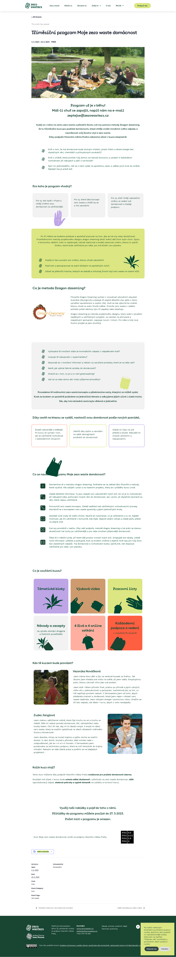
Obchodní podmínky (110, 929)
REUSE (120, 6)
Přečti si (68, 5)
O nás (108, 5)
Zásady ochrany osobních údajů (114, 926)
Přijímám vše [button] (152, 949)
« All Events (36, 17)
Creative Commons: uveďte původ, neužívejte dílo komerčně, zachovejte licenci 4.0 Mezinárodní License (102, 946)
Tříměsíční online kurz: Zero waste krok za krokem (58, 908)
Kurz (33, 891)
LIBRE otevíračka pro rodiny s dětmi (127, 908)
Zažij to (96, 6)
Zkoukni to (82, 5)
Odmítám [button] (164, 949)
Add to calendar (43, 852)
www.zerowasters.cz (85, 929)
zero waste (35, 898)
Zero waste (54, 5)
